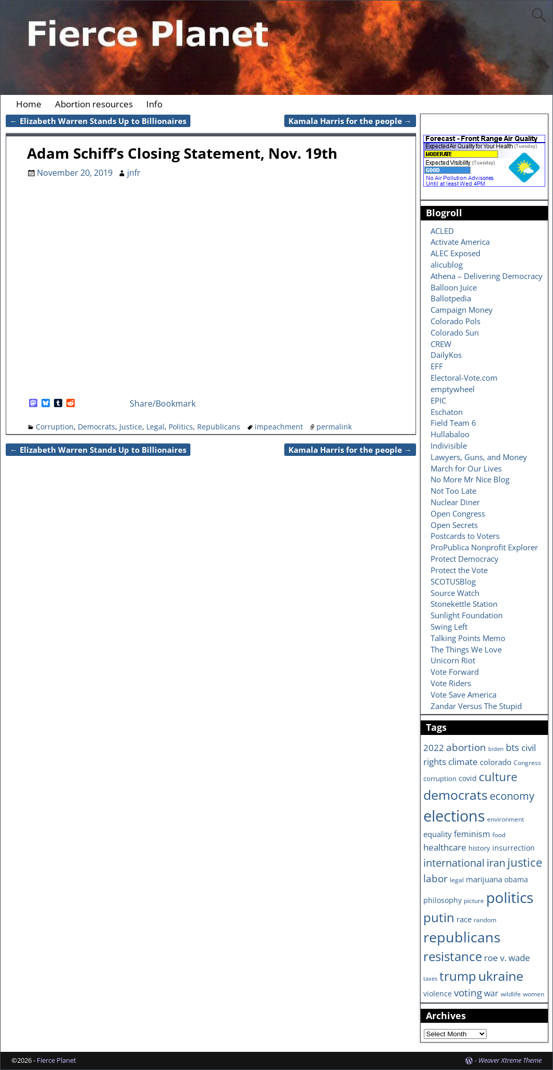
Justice (130, 427)
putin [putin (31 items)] (438, 917)
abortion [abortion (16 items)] (466, 747)
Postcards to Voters (465, 536)
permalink (334, 427)
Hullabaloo (450, 434)
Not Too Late (453, 490)
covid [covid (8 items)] (468, 778)
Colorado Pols (455, 321)
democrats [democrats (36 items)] (455, 794)
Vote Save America (463, 694)
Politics (181, 427)
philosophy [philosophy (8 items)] (442, 900)
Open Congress (458, 513)
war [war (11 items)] (491, 993)
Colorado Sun (455, 332)
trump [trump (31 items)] (457, 975)
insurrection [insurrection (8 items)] (513, 848)
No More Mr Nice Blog (470, 479)
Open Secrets (454, 525)
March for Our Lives (466, 468)
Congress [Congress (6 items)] (527, 762)
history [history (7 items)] (479, 848)
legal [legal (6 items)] (457, 880)
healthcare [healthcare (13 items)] (444, 847)
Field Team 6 (453, 423)
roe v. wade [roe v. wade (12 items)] (507, 958)
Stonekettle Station (464, 604)
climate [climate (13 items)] (463, 761)
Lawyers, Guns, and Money (479, 457)
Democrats (96, 427)
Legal (155, 427)
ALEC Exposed (455, 253)
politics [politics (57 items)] (509, 897)
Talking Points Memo (468, 638)
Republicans (218, 427)
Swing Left (449, 626)
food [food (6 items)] (498, 834)
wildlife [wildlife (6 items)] (511, 994)
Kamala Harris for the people (350, 121)
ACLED (442, 231)
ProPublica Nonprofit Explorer (484, 547)
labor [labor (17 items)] (435, 878)
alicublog (447, 264)
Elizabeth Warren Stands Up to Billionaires (98, 121)
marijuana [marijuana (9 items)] (484, 879)
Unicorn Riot (453, 660)
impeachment (279, 427)
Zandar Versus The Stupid (476, 706)
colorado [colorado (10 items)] (495, 762)
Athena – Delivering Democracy (487, 276)
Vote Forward (455, 671)
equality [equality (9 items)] (437, 834)
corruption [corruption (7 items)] (440, 778)
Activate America (460, 242)
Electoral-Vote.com (464, 377)
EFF (437, 366)
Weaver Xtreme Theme (510, 1060)
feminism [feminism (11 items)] (472, 834)
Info (154, 104)
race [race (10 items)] (464, 919)
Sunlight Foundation (467, 615)
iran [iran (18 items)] (496, 863)
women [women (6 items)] (533, 994)
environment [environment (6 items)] (505, 819)
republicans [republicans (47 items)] (462, 937)
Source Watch (455, 593)
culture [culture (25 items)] (498, 776)
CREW (441, 344)
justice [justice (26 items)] (524, 862)
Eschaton (447, 412)
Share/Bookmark (163, 403)
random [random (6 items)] (485, 919)
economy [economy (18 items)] (512, 796)
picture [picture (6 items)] (474, 900)
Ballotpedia (451, 298)
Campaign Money (462, 309)
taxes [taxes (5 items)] (430, 978)
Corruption (55, 427)
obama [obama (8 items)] (516, 879)
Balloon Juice (454, 287)
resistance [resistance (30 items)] (452, 956)
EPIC (438, 400)
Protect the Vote (459, 570)
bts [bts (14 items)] (512, 747)
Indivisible (449, 445)
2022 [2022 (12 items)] (433, 748)
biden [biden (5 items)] (496, 749)
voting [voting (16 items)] (468, 992)
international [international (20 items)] (454, 862)
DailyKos (446, 355)
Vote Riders (451, 683)
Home (29, 104)
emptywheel (453, 389)
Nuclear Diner (455, 502)
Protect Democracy (465, 558)
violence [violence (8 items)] (437, 993)
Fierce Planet (56, 1060)
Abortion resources (94, 104)
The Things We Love (466, 649)
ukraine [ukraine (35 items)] (500, 975)
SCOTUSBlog (453, 581)
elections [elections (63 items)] (454, 815)
